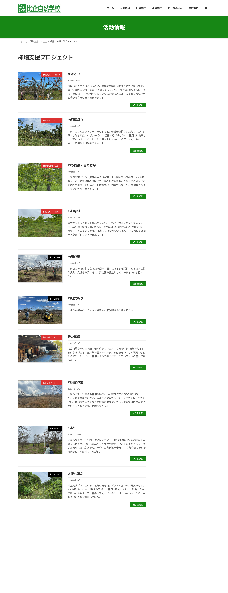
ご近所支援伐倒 (166, 82)
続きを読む (138, 105)
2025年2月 (165, 304)
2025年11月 (166, 241)
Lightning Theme (113, 573)
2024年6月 (165, 360)
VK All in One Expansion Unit (136, 573)
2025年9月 (165, 255)
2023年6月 (165, 444)
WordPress (95, 573)
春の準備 (74, 337)
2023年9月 (165, 423)
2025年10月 (166, 248)
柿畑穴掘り (75, 298)
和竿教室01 (164, 137)
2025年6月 (165, 276)
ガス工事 (162, 123)
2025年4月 (165, 290)
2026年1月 (165, 227)
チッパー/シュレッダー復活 (174, 96)
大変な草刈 (75, 474)
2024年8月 (165, 346)
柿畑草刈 (74, 211)
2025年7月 (165, 269)
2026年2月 (165, 219)
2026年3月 (165, 213)
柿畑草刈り (75, 120)
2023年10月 (166, 416)
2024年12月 (166, 318)
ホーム (24, 538)
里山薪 (188, 175)
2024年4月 (165, 374)
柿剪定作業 (75, 382)
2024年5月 (165, 367)
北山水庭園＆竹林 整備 (171, 193)
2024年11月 (166, 325)
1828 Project (182, 92)
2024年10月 (166, 332)
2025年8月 (165, 262)
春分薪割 (162, 179)
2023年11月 (166, 409)
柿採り (72, 428)
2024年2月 (165, 388)
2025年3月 (165, 297)
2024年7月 (165, 353)
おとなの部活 (182, 133)
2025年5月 (165, 283)
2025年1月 (165, 311)
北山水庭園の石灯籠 (169, 110)
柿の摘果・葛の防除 (82, 165)
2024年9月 (165, 339)
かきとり (74, 74)
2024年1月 (165, 395)
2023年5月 (165, 452)
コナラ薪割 (164, 68)
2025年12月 (166, 233)
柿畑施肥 (74, 256)
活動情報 (38, 538)
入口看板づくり (166, 151)
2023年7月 (165, 438)
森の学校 (180, 64)
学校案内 (103, 538)
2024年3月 (165, 381)
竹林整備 (162, 165)
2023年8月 (165, 430)
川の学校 (53, 538)
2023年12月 (166, 402)
